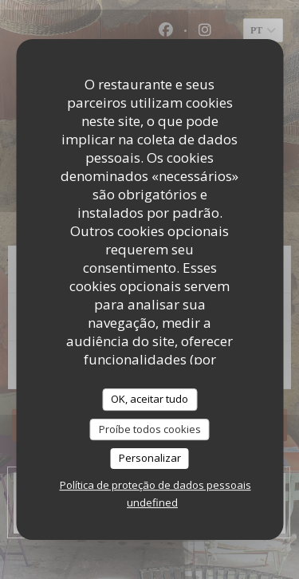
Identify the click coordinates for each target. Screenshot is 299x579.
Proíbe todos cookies (150, 429)
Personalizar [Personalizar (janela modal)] (150, 458)
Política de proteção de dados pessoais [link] (155, 485)
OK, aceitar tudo (149, 399)
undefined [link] (152, 502)
